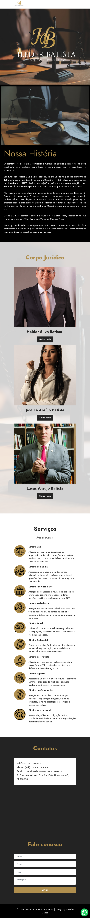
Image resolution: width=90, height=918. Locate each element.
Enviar (45, 889)
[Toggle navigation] (74, 4)
